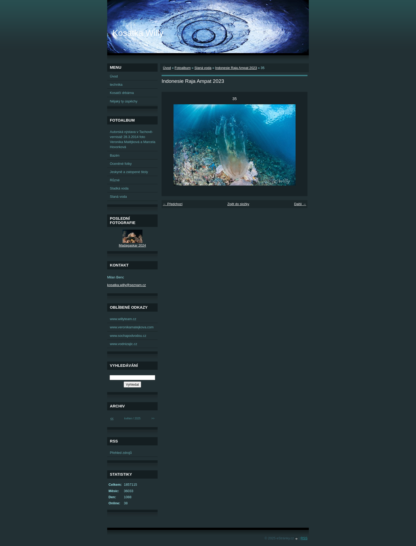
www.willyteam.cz (123, 319)
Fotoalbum (182, 68)
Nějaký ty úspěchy (123, 101)
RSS (304, 538)
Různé (115, 180)
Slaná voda (202, 68)
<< (112, 418)
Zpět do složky (238, 204)
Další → (300, 204)
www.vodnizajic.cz (123, 344)
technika (116, 85)
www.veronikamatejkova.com (132, 327)
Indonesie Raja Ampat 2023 (236, 68)
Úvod (167, 68)
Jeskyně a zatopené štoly (129, 172)
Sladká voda (119, 188)
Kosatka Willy (137, 33)
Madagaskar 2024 (132, 245)
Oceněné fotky (121, 164)
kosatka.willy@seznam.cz (126, 285)
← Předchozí (173, 204)
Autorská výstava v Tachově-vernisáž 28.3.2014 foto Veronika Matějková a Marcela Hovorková (132, 139)
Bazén (114, 155)
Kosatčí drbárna (122, 93)
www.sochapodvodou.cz (128, 336)
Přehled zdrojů (121, 453)
